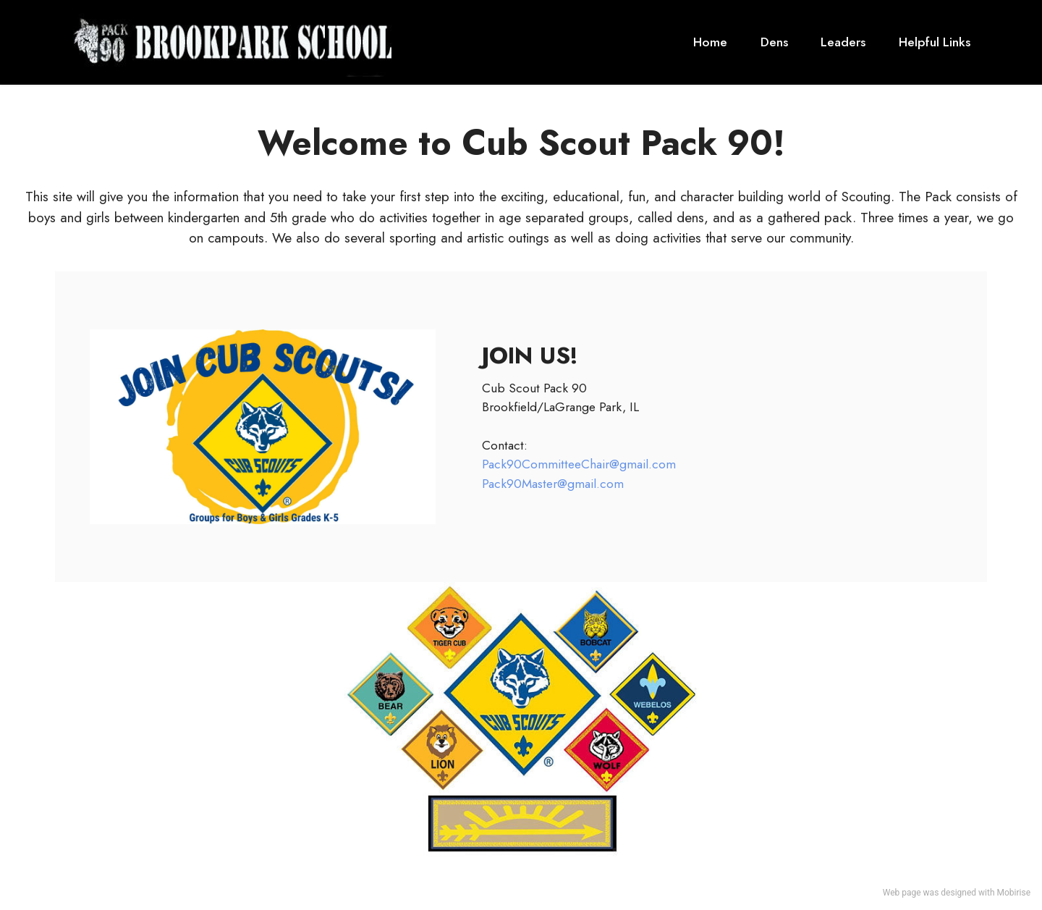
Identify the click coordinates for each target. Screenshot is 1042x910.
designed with (967, 893)
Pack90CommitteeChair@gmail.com (579, 464)
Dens (774, 42)
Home (710, 42)
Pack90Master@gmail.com (553, 483)
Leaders (843, 42)
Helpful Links (934, 42)
